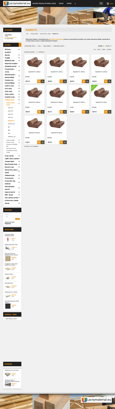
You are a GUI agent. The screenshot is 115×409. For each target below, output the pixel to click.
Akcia (99, 49)
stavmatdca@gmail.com (11, 37)
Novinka (109, 49)
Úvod (27, 33)
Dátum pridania (47, 46)
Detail (13, 240)
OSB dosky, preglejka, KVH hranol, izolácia (44, 3)
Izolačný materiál (34, 33)
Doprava (69, 3)
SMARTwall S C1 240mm (11, 292)
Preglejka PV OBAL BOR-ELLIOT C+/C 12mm (11, 264)
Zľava (103, 49)
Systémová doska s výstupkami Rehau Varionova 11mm (12, 381)
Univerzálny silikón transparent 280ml (9, 235)
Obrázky (100, 46)
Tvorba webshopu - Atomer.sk (105, 405)
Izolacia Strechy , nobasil (45, 33)
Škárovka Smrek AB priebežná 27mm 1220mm (11, 254)
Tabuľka (108, 46)
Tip (95, 49)
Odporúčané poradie (59, 46)
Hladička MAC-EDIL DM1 (11, 244)
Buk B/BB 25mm (9, 283)
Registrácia (8, 223)
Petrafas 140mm (9, 274)
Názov (33, 46)
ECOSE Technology (56, 39)
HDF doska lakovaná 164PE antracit (12, 301)
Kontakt (61, 3)
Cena (39, 46)
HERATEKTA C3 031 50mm (12, 370)
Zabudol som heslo (9, 222)
